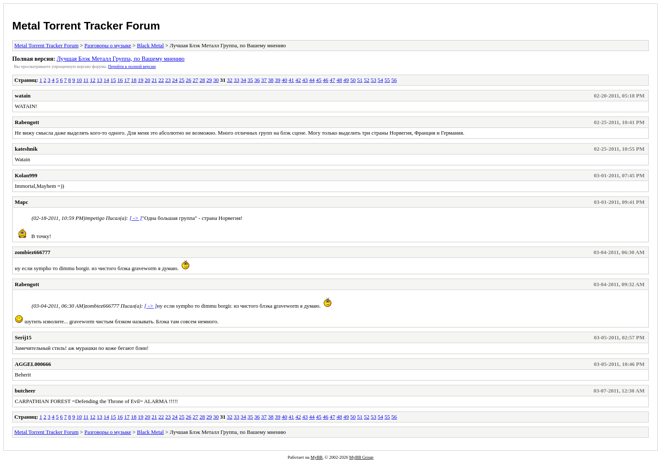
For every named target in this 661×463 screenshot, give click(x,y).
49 (346, 80)
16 (120, 80)
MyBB (316, 457)
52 (366, 80)
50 (353, 80)
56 (394, 80)
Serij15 (23, 337)
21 (154, 80)
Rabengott (27, 122)
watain (23, 95)
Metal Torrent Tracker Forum (86, 25)
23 (168, 80)
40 (284, 80)
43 (305, 80)
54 (380, 80)
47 (332, 80)
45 (319, 80)
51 (360, 80)
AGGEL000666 (33, 364)
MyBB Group (361, 457)
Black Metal (150, 45)
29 (209, 80)
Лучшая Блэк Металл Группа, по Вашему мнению (120, 58)
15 (113, 80)
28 (202, 80)
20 (147, 80)
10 (79, 80)
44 (311, 80)
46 (325, 80)
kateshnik (26, 149)
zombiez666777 (32, 252)
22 (161, 80)
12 (92, 80)
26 (188, 80)
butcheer (25, 390)
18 (134, 80)
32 (229, 80)
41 (291, 80)
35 (250, 80)
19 (140, 80)
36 (257, 80)
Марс (21, 202)
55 (387, 80)
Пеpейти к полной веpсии (132, 66)
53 (373, 80)
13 (99, 80)
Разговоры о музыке (107, 45)
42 (298, 80)
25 (182, 80)
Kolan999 (26, 175)
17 (127, 80)
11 (86, 80)
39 (277, 80)
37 (264, 80)
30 (216, 80)
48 (339, 80)
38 (271, 80)
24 (174, 80)
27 (195, 80)
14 (106, 80)
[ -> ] (135, 218)
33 (236, 80)
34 (243, 80)
